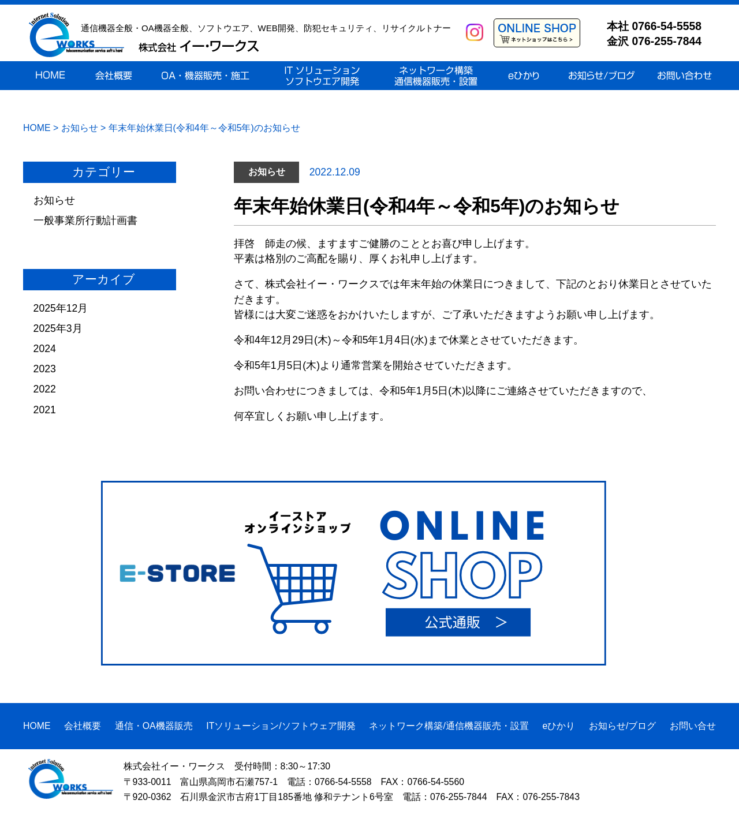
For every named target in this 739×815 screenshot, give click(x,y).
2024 (44, 348)
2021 (44, 410)
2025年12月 (60, 308)
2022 (44, 389)
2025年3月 (58, 328)
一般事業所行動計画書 (85, 220)
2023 (44, 369)
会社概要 (82, 726)
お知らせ (54, 200)
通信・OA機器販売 (154, 726)
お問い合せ (693, 726)
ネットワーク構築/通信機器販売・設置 (448, 726)
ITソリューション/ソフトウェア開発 (280, 726)
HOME (37, 726)
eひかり (558, 726)
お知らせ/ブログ (622, 726)
